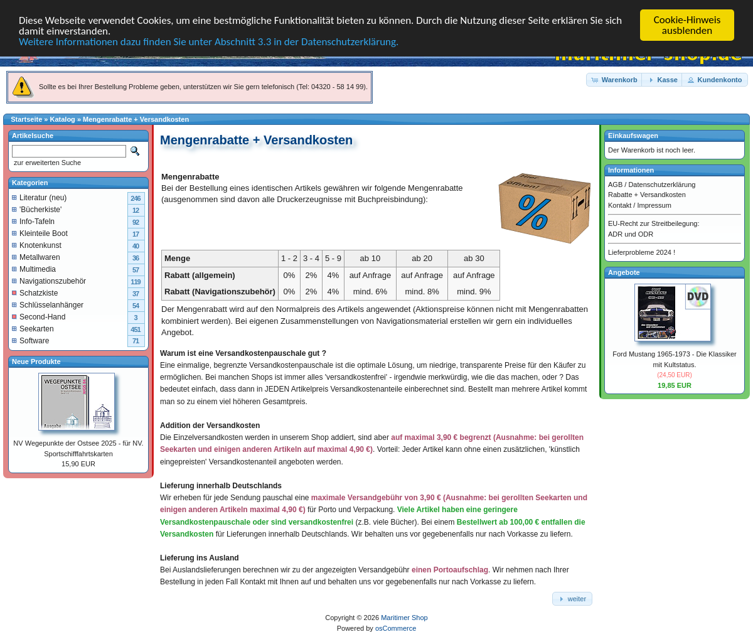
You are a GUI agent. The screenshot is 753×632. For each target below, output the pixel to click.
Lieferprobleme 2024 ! (641, 252)
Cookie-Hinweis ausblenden (687, 25)
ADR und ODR (630, 233)
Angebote (624, 272)
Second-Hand (38, 316)
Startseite (26, 119)
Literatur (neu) (39, 197)
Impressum (654, 204)
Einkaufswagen (633, 135)
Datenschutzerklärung (661, 184)
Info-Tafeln (33, 221)
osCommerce (395, 628)
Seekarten (33, 328)
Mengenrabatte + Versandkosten (136, 119)
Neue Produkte (36, 361)
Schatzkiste (35, 292)
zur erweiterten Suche (46, 162)
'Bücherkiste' (36, 209)
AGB (615, 184)
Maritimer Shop (404, 617)
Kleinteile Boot (40, 232)
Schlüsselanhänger (47, 304)
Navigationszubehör (49, 280)
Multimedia (34, 268)
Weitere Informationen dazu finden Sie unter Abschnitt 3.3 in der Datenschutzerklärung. (208, 41)
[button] (615, 79)
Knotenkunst (36, 244)
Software (30, 340)
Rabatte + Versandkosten (647, 194)
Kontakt (619, 204)
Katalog (62, 119)
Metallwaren (36, 256)
